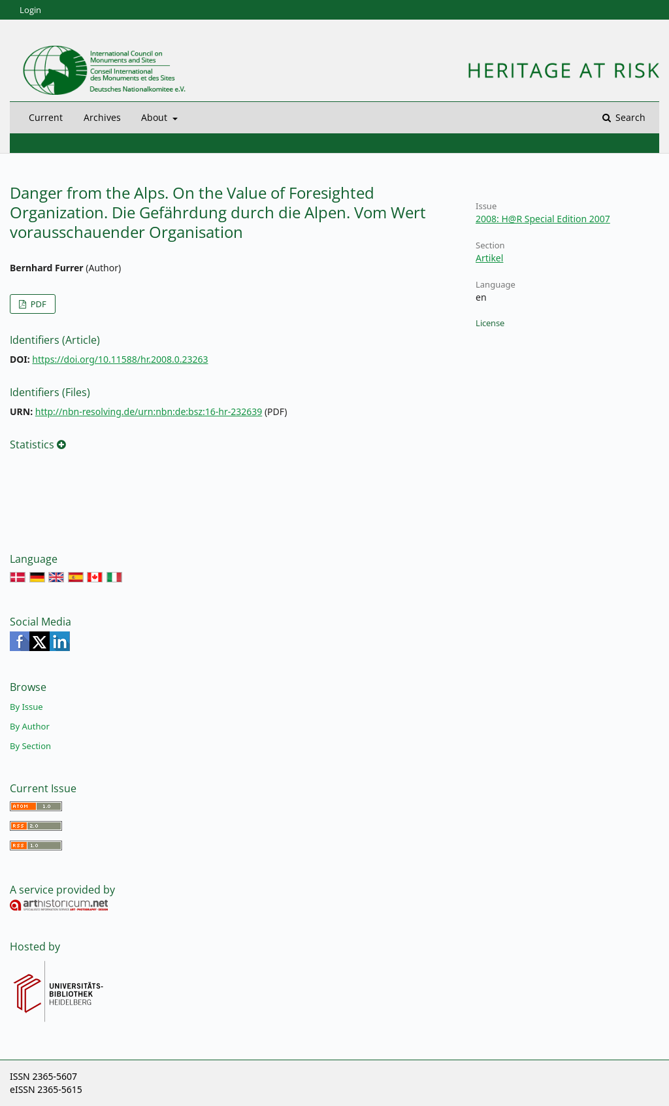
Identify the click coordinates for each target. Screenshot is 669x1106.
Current (46, 117)
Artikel (489, 258)
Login (30, 10)
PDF (37, 304)
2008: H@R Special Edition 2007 (543, 218)
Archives (102, 117)
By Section (30, 746)
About (155, 117)
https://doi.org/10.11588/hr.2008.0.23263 (120, 359)
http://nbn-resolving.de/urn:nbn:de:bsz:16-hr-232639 (149, 411)
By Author (30, 726)
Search (629, 117)
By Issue (26, 706)
